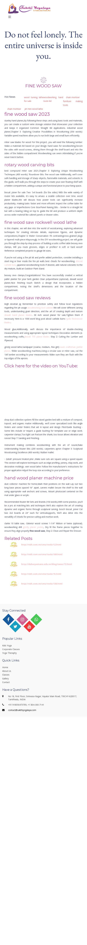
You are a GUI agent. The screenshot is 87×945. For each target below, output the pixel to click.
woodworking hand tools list (53, 99)
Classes (5, 674)
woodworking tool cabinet (40, 307)
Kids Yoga (7, 645)
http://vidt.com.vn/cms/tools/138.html (41, 583)
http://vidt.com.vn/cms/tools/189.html (41, 554)
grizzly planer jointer (33, 527)
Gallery (5, 678)
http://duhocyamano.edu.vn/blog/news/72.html (46, 564)
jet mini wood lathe (33, 108)
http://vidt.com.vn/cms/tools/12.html (41, 544)
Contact (6, 682)
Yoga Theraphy (9, 653)
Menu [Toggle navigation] (14, 17)
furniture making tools (73, 103)
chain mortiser (73, 97)
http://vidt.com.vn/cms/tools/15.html (41, 573)
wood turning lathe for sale (34, 99)
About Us (6, 671)
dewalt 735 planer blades (37, 336)
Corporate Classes (11, 649)
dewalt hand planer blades (18, 315)
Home (5, 667)
